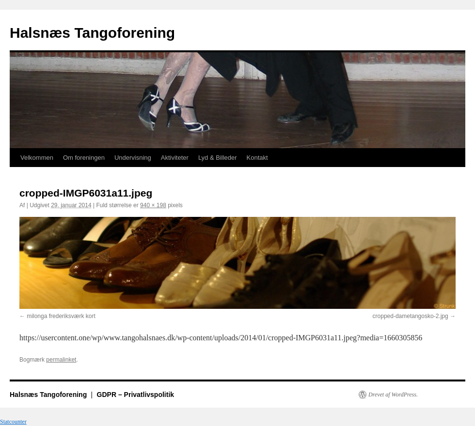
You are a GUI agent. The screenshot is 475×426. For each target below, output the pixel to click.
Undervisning (132, 157)
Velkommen (36, 157)
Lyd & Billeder (217, 157)
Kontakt (257, 157)
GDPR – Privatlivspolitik (135, 394)
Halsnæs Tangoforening (92, 33)
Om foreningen (84, 157)
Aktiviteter (175, 157)
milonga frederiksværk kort (61, 316)
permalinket (61, 359)
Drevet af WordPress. (393, 394)
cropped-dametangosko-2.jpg (410, 316)
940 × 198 (153, 205)
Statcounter (13, 421)
